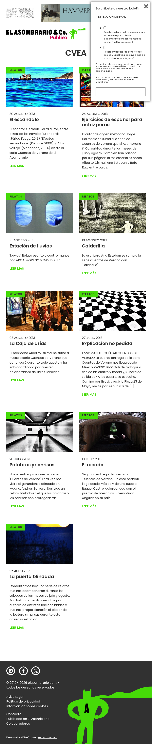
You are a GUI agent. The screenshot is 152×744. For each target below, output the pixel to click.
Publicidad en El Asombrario (27, 719)
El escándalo (24, 120)
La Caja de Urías (28, 343)
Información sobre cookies (27, 706)
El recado (92, 465)
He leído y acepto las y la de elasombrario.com (124, 696)
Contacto (13, 714)
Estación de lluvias (31, 246)
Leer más (17, 166)
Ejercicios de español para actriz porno (112, 122)
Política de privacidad (23, 701)
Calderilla (93, 246)
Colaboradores (18, 723)
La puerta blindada (32, 577)
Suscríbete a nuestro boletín (118, 649)
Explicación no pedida (107, 343)
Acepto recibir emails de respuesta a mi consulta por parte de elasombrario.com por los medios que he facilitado (124, 677)
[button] (46, 33)
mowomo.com (47, 737)
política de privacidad (128, 695)
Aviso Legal (14, 696)
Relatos (16, 70)
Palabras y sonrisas (32, 465)
